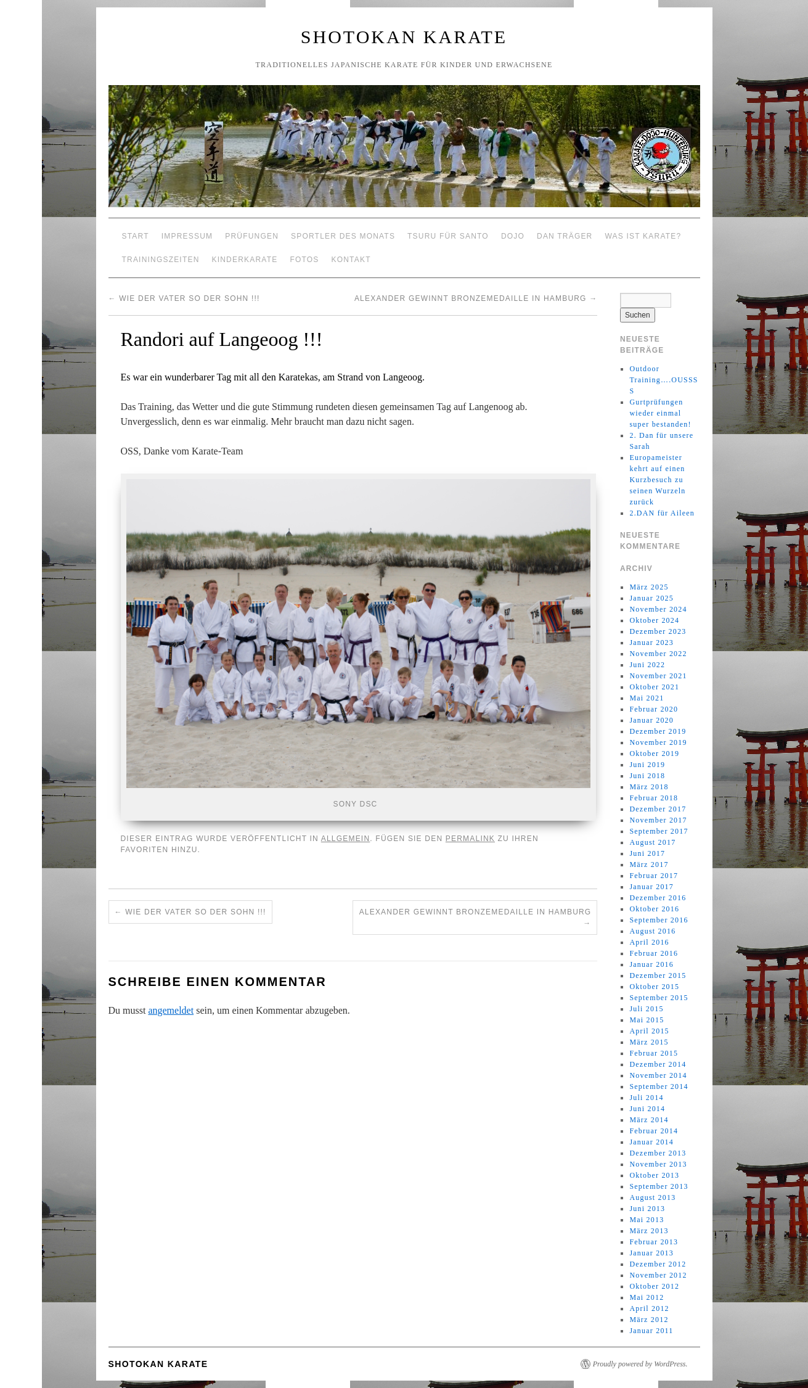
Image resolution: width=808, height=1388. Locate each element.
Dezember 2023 (657, 631)
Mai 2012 (646, 1297)
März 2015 (648, 1042)
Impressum (187, 236)
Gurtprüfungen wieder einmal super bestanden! (660, 413)
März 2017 (648, 864)
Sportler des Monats (343, 236)
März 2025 (648, 587)
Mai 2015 (646, 1020)
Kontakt (351, 259)
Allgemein (345, 838)
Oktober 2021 (654, 687)
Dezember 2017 (657, 809)
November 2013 (658, 1164)
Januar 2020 (651, 720)
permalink (470, 838)
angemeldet (171, 1010)
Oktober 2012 (654, 1286)
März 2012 (648, 1319)
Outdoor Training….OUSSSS (663, 379)
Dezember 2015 (657, 975)
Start (135, 236)
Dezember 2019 (657, 731)
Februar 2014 (653, 1131)
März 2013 (648, 1230)
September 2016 (658, 920)
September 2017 (658, 831)
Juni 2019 (647, 764)
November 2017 (658, 820)
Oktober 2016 (654, 909)
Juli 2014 (646, 1097)
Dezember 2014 (657, 1064)
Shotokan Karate (404, 37)
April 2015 (649, 1031)
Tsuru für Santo (448, 236)
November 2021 (658, 675)
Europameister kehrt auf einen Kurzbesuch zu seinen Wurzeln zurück (657, 479)
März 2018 (648, 786)
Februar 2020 (653, 709)
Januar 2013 (651, 1253)
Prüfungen (252, 236)
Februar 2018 (653, 798)
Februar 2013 (653, 1242)
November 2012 (658, 1275)
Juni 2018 (647, 775)
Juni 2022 (647, 664)
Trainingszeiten (161, 259)
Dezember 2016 (657, 897)
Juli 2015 (646, 1008)
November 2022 (658, 653)
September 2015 (658, 997)
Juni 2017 (647, 853)
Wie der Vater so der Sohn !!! (184, 298)
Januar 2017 (651, 886)
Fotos (304, 259)
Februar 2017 (653, 875)
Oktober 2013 (654, 1175)
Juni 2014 (647, 1108)
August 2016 (652, 931)
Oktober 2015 (654, 986)
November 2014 (658, 1075)
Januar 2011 (651, 1330)
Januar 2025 (651, 598)
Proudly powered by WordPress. (640, 1364)
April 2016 (649, 942)
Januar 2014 (651, 1142)
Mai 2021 (646, 698)
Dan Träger (564, 236)
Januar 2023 (651, 642)
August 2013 (652, 1197)
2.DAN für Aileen (662, 513)
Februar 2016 (653, 953)
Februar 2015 (653, 1053)
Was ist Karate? (643, 236)
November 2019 (658, 742)
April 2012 (649, 1308)
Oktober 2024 (654, 620)
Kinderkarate (245, 259)
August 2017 (652, 842)
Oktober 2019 (654, 753)
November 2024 (658, 609)
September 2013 (658, 1186)
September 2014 (658, 1086)
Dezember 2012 (657, 1264)
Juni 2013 (647, 1208)
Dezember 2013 (657, 1153)
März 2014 (648, 1119)
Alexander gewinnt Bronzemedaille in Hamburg (476, 298)
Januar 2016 (651, 964)
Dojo (512, 236)
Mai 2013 (646, 1219)
